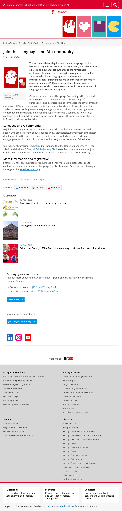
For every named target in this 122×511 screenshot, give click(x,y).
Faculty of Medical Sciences (75, 447)
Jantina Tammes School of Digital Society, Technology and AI (36, 4)
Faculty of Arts (69, 443)
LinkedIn (38, 187)
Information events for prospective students (23, 376)
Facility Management (72, 479)
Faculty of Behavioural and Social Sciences (82, 435)
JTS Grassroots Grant (48, 291)
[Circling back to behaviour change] (10, 230)
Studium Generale (71, 404)
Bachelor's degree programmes (17, 380)
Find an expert (69, 380)
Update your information (14, 431)
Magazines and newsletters (16, 427)
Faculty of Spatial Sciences (75, 455)
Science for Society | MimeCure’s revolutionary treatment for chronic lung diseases (63, 248)
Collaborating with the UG (75, 388)
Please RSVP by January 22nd (42, 149)
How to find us (69, 423)
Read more (15, 299)
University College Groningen (76, 467)
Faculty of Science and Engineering (79, 463)
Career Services (70, 400)
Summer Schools (11, 392)
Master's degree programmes (17, 384)
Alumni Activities (11, 423)
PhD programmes (11, 400)
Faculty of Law (69, 451)
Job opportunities (71, 427)
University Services (71, 475)
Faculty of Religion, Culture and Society (81, 439)
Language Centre (70, 384)
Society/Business (72, 372)
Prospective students (14, 372)
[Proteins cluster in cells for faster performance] (10, 208)
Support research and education (18, 435)
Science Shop (69, 408)
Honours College (10, 396)
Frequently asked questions (16, 404)
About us (67, 419)
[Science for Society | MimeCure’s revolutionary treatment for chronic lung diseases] (10, 253)
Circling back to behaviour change (37, 225)
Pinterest (54, 187)
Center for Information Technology (79, 392)
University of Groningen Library (77, 376)
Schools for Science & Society (76, 412)
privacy (47, 506)
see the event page (30, 169)
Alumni (7, 419)
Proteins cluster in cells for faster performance (44, 203)
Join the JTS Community (21, 321)
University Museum (72, 396)
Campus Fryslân (70, 471)
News (63, 43)
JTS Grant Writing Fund (44, 287)
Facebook (22, 187)
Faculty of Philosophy (72, 459)
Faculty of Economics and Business (79, 431)
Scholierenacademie (12, 388)
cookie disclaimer (65, 506)
